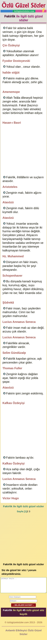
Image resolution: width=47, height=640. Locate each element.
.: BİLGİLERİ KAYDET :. (23, 605)
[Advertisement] (23, 150)
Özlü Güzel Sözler (24, 6)
